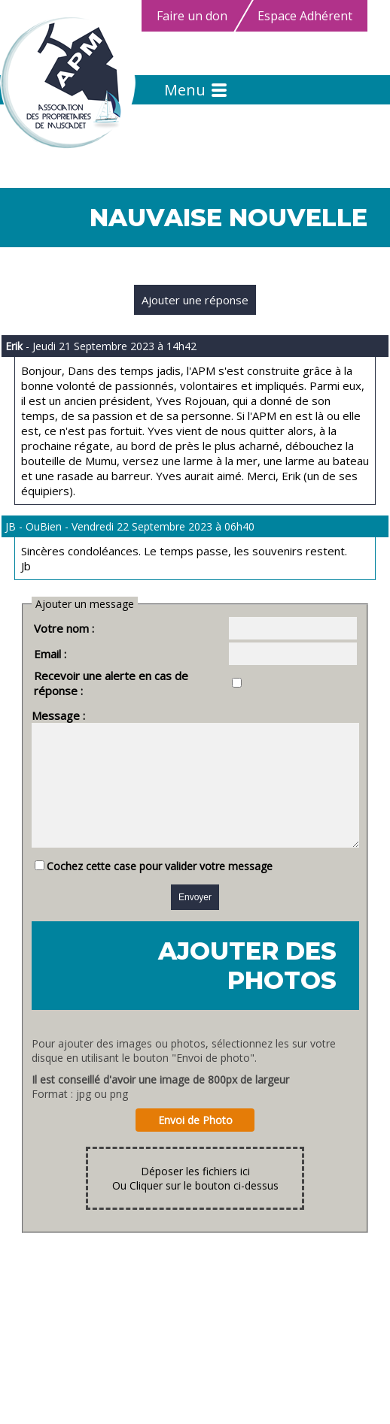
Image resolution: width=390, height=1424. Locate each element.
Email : (31, 653)
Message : (39, 700)
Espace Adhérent (304, 16)
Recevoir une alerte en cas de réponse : (118, 675)
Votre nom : (45, 628)
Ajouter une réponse (195, 299)
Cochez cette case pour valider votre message (141, 873)
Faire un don (192, 16)
